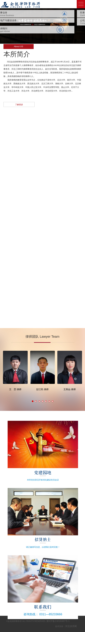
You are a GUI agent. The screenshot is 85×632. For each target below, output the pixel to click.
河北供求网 (71, 626)
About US (18, 46)
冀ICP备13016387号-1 (58, 621)
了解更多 (19, 104)
